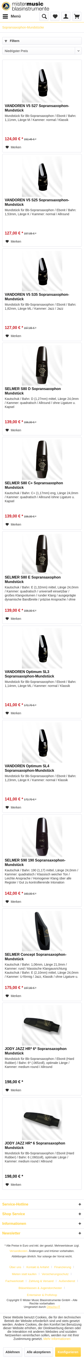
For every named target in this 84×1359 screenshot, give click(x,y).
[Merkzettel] (54, 16)
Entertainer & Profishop (42, 1295)
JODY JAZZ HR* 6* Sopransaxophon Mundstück (36, 1051)
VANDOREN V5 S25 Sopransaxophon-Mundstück (37, 202)
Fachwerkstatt (14, 1281)
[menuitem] (11, 16)
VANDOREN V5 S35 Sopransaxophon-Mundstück (37, 297)
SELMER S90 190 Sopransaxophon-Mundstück (35, 862)
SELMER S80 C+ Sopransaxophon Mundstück (34, 485)
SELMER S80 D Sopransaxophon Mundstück (33, 391)
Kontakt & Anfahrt (37, 1267)
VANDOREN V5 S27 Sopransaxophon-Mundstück (37, 108)
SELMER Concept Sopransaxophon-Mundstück (36, 957)
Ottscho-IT (53, 1307)
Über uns (15, 1267)
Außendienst (67, 1281)
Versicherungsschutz (55, 1274)
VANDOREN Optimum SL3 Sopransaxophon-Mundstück (29, 674)
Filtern (12, 41)
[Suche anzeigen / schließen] (43, 16)
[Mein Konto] (65, 16)
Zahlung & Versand (41, 1281)
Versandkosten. (19, 1251)
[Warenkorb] (76, 16)
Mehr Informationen (57, 1339)
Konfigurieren (68, 1352)
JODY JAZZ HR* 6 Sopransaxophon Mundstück (35, 1145)
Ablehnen (13, 1352)
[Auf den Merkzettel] (13, 147)
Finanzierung (62, 1267)
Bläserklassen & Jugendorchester (40, 1288)
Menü (12, 15)
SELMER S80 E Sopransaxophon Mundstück (33, 579)
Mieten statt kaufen (24, 1274)
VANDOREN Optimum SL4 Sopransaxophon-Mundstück (29, 768)
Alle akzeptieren (39, 1352)
